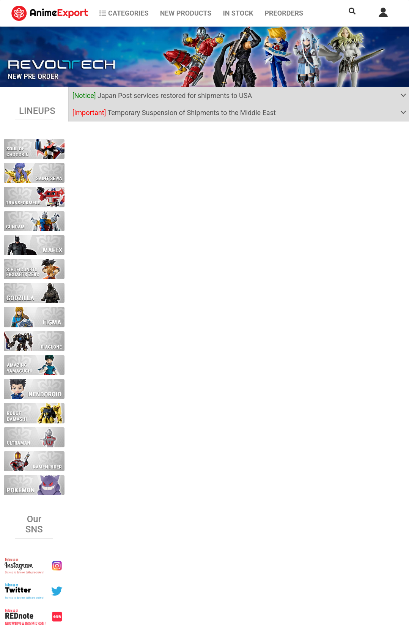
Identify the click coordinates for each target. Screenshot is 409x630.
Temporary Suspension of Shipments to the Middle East (174, 113)
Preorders (283, 13)
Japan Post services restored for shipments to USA (162, 95)
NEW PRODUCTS (186, 13)
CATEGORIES (123, 13)
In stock (238, 13)
